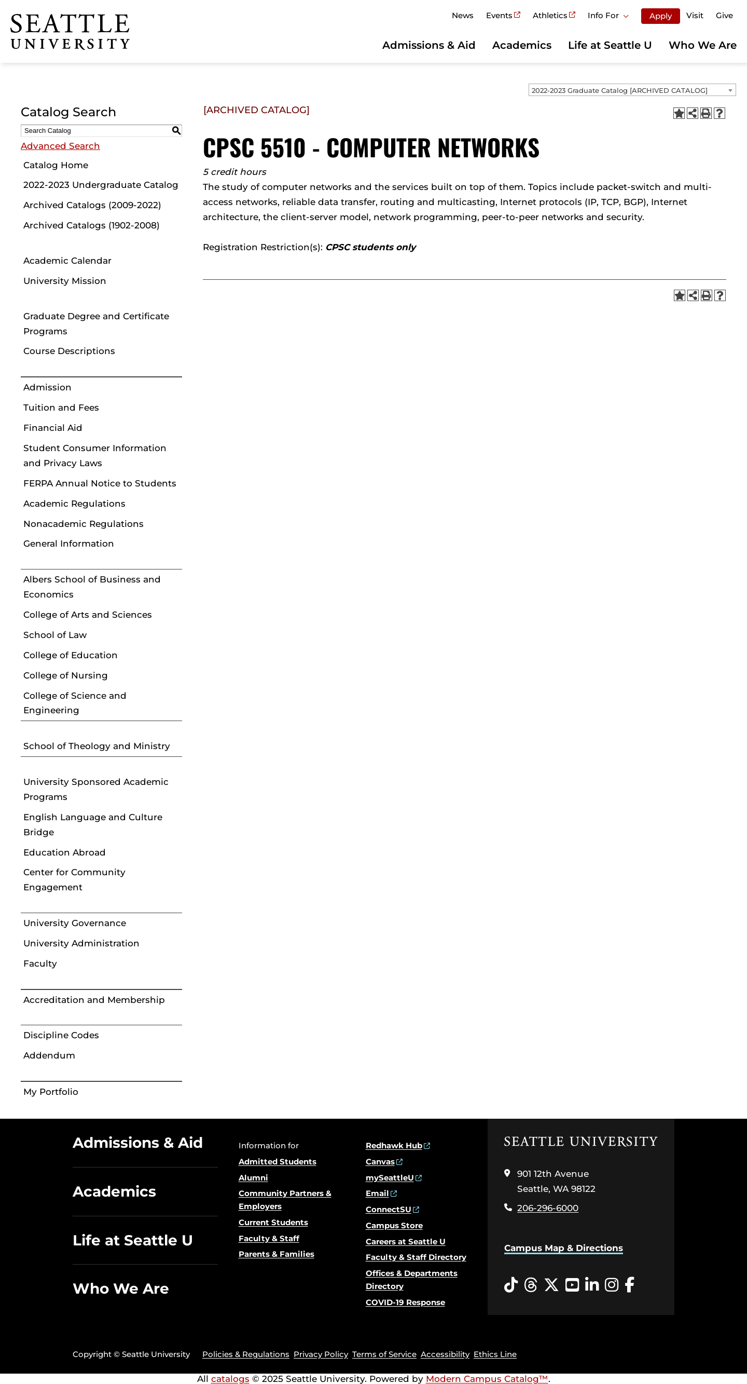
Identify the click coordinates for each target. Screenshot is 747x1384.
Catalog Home (55, 165)
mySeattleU (390, 1178)
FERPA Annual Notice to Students (99, 483)
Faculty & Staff (269, 1238)
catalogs (230, 1379)
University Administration (81, 943)
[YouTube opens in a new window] (572, 1285)
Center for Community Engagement (74, 879)
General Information (68, 543)
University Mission (64, 281)
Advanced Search (60, 146)
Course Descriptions (69, 351)
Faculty (40, 963)
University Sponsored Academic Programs (96, 789)
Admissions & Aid (429, 45)
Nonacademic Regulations (83, 524)
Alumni (253, 1178)
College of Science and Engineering (75, 703)
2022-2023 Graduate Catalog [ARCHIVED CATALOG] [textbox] (620, 90)
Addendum (49, 1055)
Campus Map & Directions (563, 1248)
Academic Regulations (74, 503)
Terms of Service (384, 1354)
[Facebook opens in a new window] (629, 1285)
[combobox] (632, 90)
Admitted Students (277, 1161)
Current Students (273, 1222)
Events (499, 15)
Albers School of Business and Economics (92, 587)
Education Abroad (64, 852)
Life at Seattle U (610, 45)
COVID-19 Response (405, 1302)
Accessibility (445, 1354)
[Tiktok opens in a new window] (511, 1285)
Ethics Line (495, 1354)
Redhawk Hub (394, 1145)
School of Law (55, 635)
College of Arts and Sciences (87, 614)
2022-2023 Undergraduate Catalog (100, 185)
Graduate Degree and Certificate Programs (96, 323)
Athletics (550, 15)
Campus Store (394, 1225)
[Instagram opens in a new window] (611, 1285)
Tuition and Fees (61, 407)
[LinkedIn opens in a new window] (592, 1285)
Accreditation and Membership (94, 1000)
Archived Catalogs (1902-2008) (91, 225)
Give (724, 15)
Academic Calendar (67, 260)
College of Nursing (65, 675)
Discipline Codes (61, 1035)
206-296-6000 (547, 1208)
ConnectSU (388, 1209)
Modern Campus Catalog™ (487, 1379)
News (463, 15)
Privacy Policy (321, 1354)
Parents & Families (276, 1254)
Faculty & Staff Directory (416, 1257)
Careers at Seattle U (406, 1241)
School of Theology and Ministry (96, 746)
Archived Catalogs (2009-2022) (92, 205)
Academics (521, 45)
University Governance (74, 923)
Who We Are (703, 45)
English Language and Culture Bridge (92, 824)
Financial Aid (52, 428)
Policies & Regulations (245, 1354)
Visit (694, 15)
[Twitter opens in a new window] (551, 1285)
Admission (47, 387)
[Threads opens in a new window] (530, 1285)
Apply (660, 16)
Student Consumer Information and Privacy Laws (95, 455)
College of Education (70, 655)
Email (377, 1193)
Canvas (380, 1161)
